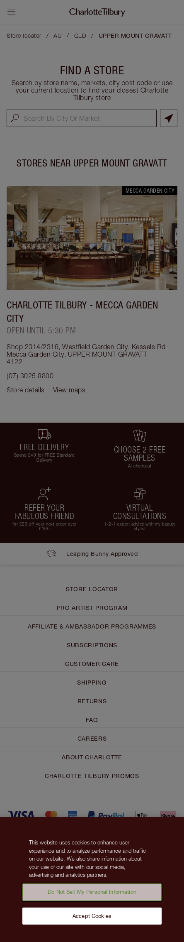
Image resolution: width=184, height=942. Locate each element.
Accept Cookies (92, 919)
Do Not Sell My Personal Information (92, 895)
